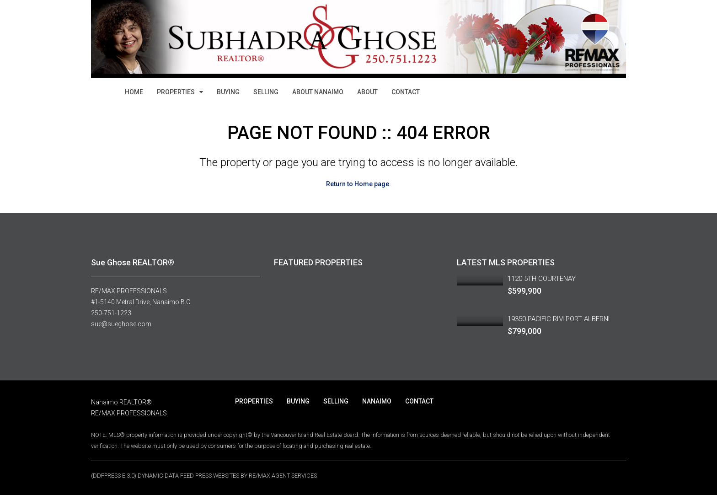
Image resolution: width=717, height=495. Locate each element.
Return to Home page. (358, 184)
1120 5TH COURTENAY (542, 278)
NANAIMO (376, 401)
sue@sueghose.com (121, 324)
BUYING (228, 92)
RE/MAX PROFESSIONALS (129, 291)
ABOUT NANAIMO (317, 92)
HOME (134, 92)
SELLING (265, 92)
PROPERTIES (176, 92)
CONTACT (405, 92)
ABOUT (367, 92)
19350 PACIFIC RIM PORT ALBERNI (559, 319)
